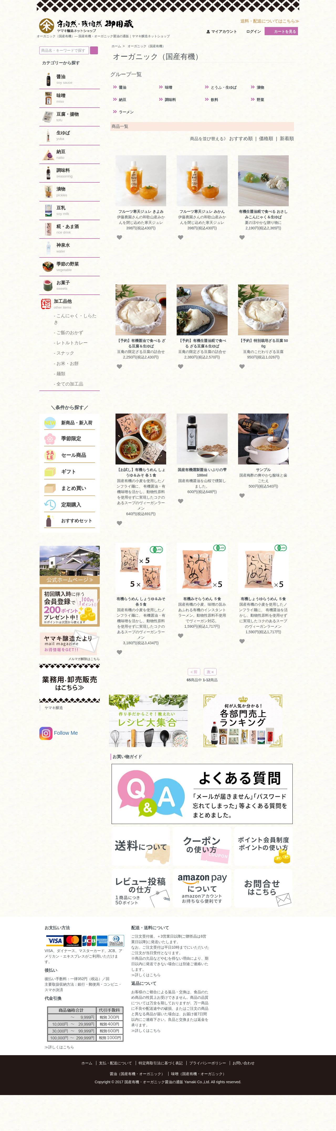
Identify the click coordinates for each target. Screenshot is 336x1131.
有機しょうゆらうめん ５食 (263, 599)
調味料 (170, 100)
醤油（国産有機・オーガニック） (137, 1074)
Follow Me (58, 733)
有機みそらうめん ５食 (202, 599)
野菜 (260, 100)
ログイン (251, 31)
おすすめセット (76, 520)
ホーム (86, 1063)
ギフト (68, 471)
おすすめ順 (241, 138)
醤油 (122, 87)
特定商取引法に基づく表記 (161, 1063)
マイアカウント (222, 31)
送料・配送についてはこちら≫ (269, 21)
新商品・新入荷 (76, 422)
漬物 (260, 87)
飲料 (214, 100)
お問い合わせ (244, 1063)
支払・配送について (115, 1063)
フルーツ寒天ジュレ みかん (202, 211)
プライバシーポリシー (207, 1063)
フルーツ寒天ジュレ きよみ (141, 211)
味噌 (168, 87)
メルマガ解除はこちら (84, 659)
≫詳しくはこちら (59, 1047)
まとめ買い (73, 488)
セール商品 (73, 455)
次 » (210, 672)
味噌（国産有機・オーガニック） (198, 1074)
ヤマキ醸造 (54, 708)
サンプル (263, 470)
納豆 (122, 100)
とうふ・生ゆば (224, 87)
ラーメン (126, 112)
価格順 (266, 138)
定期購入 (71, 505)
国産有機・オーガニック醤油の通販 (153, 1082)
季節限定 (71, 438)
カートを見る (281, 31)
